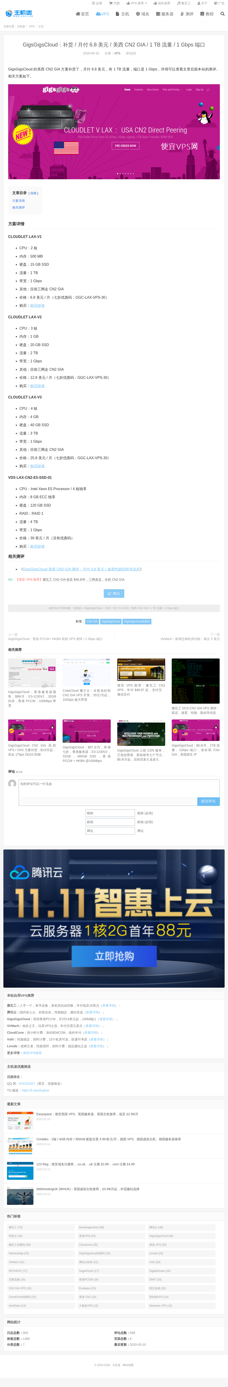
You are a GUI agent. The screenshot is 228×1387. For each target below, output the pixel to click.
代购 (114, 6)
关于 (202, 6)
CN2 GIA (92, 624)
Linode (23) (156, 1256)
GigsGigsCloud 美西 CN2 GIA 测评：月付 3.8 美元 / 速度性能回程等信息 (81, 572)
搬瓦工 (184, 6)
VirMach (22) (16, 1265)
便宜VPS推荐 (32, 1056)
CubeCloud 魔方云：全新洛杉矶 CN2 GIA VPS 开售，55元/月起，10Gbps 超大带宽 (86, 698)
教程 (207, 16)
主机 (122, 16)
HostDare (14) (17, 1308)
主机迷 (19, 16)
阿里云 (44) (16, 1239)
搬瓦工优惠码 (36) (20, 1248)
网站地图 (128, 1368)
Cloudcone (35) (88, 1248)
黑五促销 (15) (157, 1291)
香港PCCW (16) (88, 1283)
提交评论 (208, 804)
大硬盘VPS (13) (88, 1308)
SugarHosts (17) (89, 1274)
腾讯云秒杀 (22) (88, 1265)
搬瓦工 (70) (16, 1230)
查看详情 (108, 1008)
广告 (219, 6)
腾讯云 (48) (156, 1230)
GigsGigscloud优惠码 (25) (94, 1256)
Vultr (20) (154, 1265)
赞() (114, 597)
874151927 (27, 1087)
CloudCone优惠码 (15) (22, 1300)
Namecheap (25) (19, 1256)
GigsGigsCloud (111, 624)
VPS (102, 16)
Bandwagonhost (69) (91, 1230)
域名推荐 (162, 6)
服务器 (165, 16)
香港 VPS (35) (158, 1248)
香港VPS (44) (87, 1239)
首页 (82, 16)
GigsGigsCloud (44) (161, 1239)
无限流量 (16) (17, 1283)
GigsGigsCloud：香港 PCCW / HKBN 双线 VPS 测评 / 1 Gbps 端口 (55, 642)
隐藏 (33, 196)
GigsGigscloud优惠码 (137, 624)
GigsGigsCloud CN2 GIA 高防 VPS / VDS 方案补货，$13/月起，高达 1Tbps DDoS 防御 (32, 753)
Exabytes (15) (87, 1291)
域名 (142, 16)
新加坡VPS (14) (159, 1300)
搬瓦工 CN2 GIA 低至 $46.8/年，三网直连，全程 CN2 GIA (84, 583)
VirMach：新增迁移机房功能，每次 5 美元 (190, 642)
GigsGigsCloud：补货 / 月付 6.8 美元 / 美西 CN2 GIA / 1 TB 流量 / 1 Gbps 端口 (114, 48)
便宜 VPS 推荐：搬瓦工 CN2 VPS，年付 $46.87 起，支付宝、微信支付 (141, 693)
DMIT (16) (155, 1283)
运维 (97, 6)
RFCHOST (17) (18, 1274)
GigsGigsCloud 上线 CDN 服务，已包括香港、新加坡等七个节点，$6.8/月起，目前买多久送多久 (141, 758)
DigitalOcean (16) (159, 1274)
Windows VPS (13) (160, 1308)
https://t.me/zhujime (35, 1093)
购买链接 (37, 309)
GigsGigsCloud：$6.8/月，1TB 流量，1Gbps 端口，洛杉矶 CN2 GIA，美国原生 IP (196, 753)
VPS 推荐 (135, 6)
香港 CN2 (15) (87, 1300)
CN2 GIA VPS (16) (20, 1291)
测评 (187, 16)
